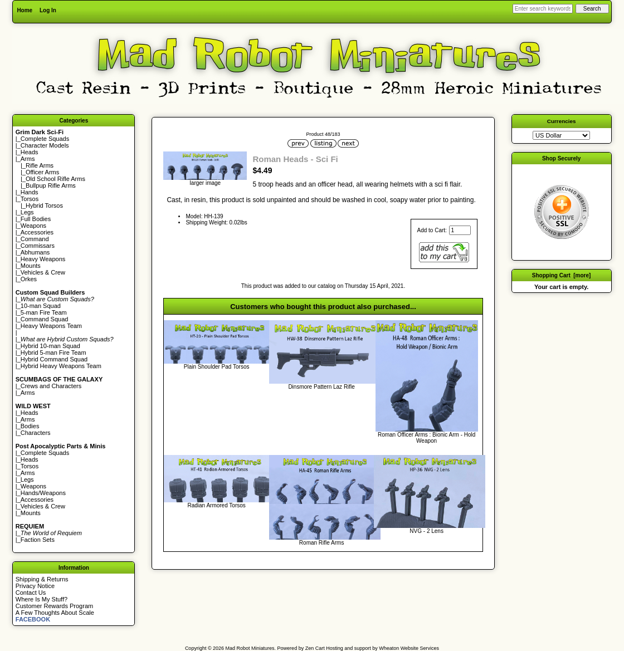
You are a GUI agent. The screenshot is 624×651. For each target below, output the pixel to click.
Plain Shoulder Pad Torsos (217, 367)
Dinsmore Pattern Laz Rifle (321, 387)
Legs (27, 212)
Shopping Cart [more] (561, 275)
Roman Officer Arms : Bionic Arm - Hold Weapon (426, 438)
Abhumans (35, 252)
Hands (29, 192)
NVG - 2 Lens (426, 531)
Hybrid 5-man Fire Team (53, 352)
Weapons (33, 225)
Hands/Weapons (43, 493)
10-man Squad (41, 305)
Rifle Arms (39, 165)
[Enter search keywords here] (543, 8)
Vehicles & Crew (43, 272)
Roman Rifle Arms (321, 543)
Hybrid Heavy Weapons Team (61, 366)
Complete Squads (45, 138)
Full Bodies (36, 219)
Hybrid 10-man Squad (50, 345)
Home (24, 10)
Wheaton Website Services (409, 648)
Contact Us (31, 592)
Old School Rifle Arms (55, 178)
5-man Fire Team (44, 312)
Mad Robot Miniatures (250, 648)
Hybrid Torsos (44, 205)
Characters (36, 432)
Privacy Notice (35, 586)
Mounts (31, 265)
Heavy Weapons (43, 259)
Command (35, 239)
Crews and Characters (51, 386)
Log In (48, 10)
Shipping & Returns (42, 579)
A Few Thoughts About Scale (55, 612)
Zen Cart (315, 648)
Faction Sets (38, 539)
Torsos (29, 198)
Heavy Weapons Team (51, 325)
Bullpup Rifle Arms (51, 185)
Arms (28, 392)
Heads (29, 152)
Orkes (29, 279)
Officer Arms (42, 172)
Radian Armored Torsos (216, 505)
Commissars (38, 245)
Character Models (45, 145)
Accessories (37, 232)
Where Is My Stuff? (41, 599)
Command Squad (45, 319)
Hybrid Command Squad (54, 359)
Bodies (30, 426)
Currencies (561, 121)
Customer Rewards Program (54, 606)
